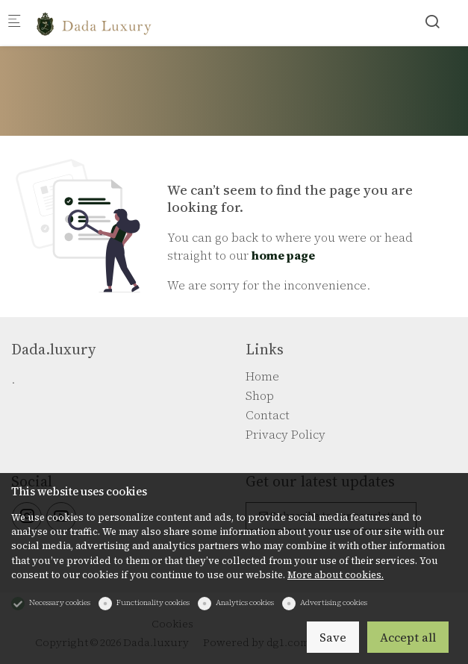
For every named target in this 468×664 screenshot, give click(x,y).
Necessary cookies (59, 602)
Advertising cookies (333, 602)
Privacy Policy (285, 434)
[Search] (432, 22)
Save (332, 637)
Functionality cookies (153, 602)
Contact (268, 415)
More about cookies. (335, 575)
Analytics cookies (245, 602)
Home (262, 376)
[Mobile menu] (14, 22)
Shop (260, 395)
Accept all (408, 637)
